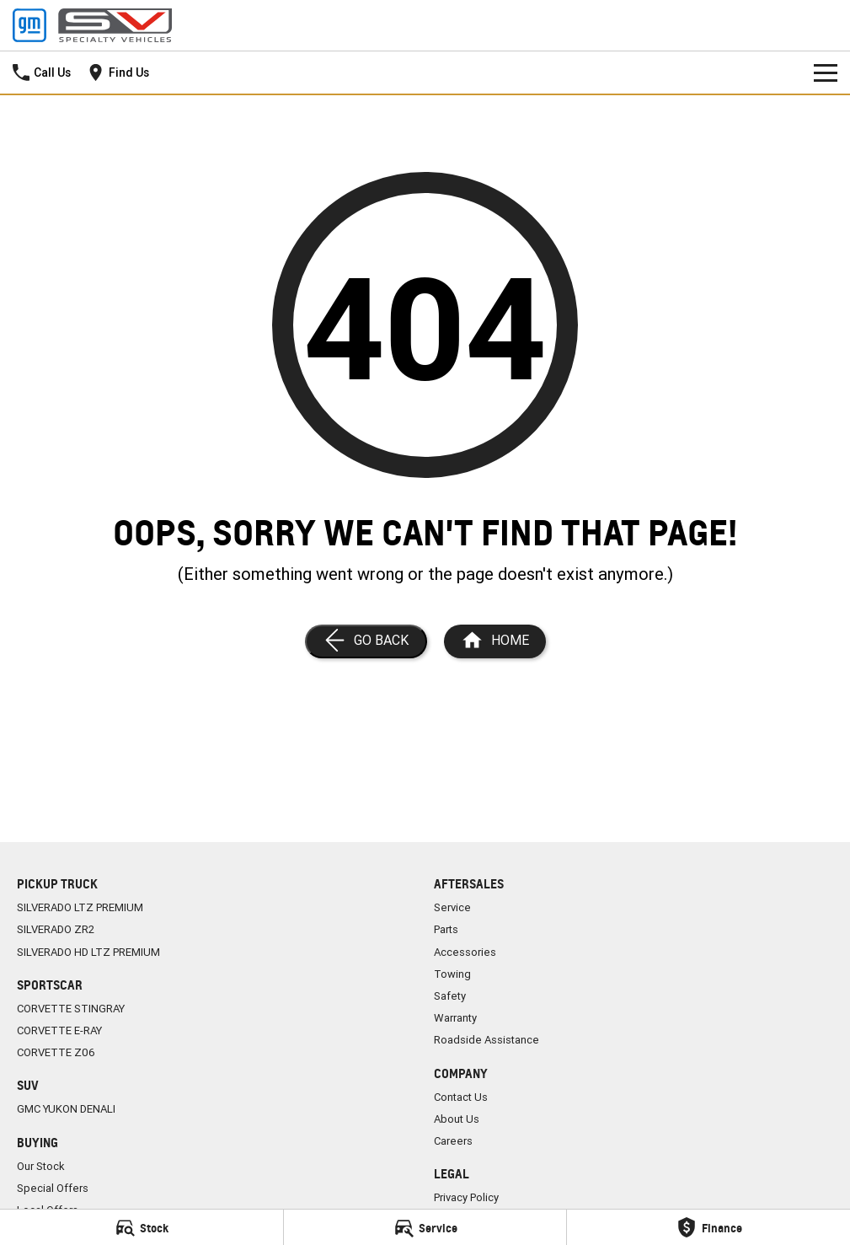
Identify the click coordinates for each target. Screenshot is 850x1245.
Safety (450, 996)
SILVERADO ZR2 (55, 929)
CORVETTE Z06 (56, 1052)
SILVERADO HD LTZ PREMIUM (88, 952)
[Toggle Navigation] (825, 72)
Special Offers (52, 1188)
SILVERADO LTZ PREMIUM (80, 907)
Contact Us (461, 1097)
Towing (452, 974)
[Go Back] (366, 641)
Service (452, 907)
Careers (453, 1141)
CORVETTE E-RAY (59, 1030)
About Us (456, 1119)
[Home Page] (92, 25)
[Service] (425, 1227)
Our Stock (41, 1166)
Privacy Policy (466, 1197)
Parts (446, 929)
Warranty (455, 1018)
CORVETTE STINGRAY (71, 1008)
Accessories (465, 952)
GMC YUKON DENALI (66, 1109)
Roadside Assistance (486, 1040)
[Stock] (141, 1227)
